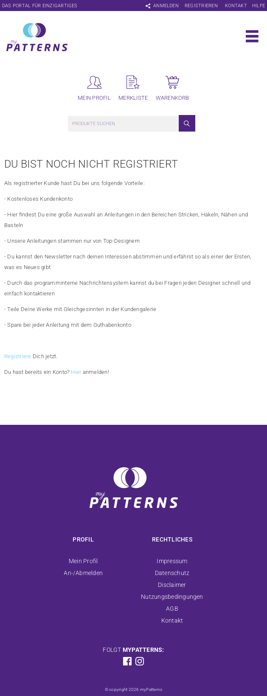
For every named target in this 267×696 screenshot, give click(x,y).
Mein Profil (83, 561)
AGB (172, 608)
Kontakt (236, 5)
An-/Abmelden (83, 573)
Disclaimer (172, 584)
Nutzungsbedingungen (172, 596)
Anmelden (166, 5)
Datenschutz (172, 573)
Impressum (172, 561)
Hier (76, 372)
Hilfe (258, 5)
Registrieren (201, 5)
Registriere (17, 356)
